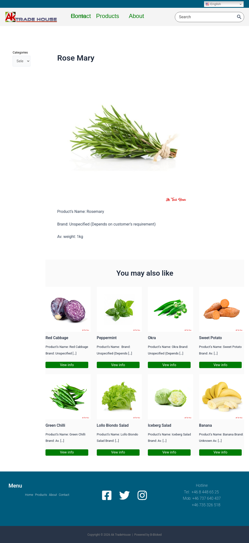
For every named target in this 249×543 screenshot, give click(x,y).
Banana (206, 425)
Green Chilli (56, 425)
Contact (71, 495)
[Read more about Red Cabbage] (67, 309)
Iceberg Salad (160, 425)
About (55, 495)
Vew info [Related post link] (67, 364)
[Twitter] (124, 495)
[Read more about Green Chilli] (67, 396)
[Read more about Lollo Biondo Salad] (119, 396)
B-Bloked (155, 534)
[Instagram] (141, 495)
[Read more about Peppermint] (119, 309)
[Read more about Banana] (221, 396)
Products (38, 495)
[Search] (239, 17)
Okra (152, 337)
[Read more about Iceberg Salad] (170, 396)
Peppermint (107, 337)
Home (22, 495)
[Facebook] (108, 495)
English (213, 4)
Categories (20, 52)
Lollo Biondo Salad (114, 425)
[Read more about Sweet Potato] (221, 309)
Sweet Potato (211, 337)
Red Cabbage (57, 337)
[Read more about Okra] (170, 309)
